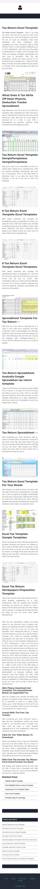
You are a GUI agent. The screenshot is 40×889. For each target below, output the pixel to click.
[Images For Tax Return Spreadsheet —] (20, 419)
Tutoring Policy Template (10, 855)
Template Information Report (12, 836)
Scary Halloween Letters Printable (13, 843)
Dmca (6, 878)
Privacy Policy (23, 878)
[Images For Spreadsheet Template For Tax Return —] (20, 304)
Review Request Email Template (13, 824)
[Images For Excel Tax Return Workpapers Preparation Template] (20, 572)
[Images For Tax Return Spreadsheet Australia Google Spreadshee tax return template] (20, 359)
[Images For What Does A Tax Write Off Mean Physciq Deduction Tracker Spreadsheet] (20, 81)
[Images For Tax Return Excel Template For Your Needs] (20, 467)
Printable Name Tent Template (12, 828)
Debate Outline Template (14, 781)
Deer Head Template (12, 793)
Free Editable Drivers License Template (19, 785)
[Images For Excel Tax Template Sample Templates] (20, 520)
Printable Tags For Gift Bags (15, 798)
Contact (13, 878)
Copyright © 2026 (20, 886)
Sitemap (20, 880)
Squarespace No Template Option (17, 789)
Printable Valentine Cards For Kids (14, 847)
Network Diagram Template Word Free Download (19, 840)
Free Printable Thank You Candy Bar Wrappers (18, 858)
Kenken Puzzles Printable (11, 851)
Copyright (32, 878)
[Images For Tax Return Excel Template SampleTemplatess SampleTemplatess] (20, 141)
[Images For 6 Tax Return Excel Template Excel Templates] (20, 197)
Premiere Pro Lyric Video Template (14, 832)
